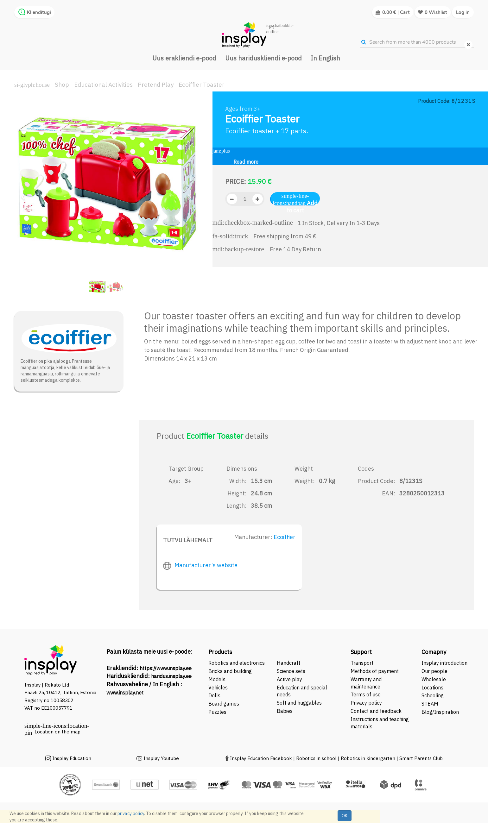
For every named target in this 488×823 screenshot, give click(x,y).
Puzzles (217, 712)
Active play (289, 679)
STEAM (429, 703)
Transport (362, 663)
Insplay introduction (444, 663)
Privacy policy (366, 703)
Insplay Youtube (161, 758)
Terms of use (366, 694)
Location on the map (57, 732)
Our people (434, 671)
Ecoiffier (284, 537)
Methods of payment (375, 671)
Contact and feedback (376, 711)
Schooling (432, 695)
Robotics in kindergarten (368, 758)
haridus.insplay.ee (171, 676)
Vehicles (218, 687)
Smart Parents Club (421, 758)
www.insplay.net (124, 692)
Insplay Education (71, 758)
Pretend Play (156, 84)
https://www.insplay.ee (166, 668)
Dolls (214, 695)
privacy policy (130, 813)
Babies (285, 711)
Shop (62, 84)
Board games (223, 703)
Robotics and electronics (236, 663)
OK (344, 816)
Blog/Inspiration (440, 712)
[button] (25, 194)
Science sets (292, 671)
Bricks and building (230, 671)
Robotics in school (316, 758)
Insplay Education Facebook (261, 758)
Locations (432, 687)
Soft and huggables (299, 703)
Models (216, 679)
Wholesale (433, 679)
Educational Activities (103, 84)
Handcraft (288, 663)
